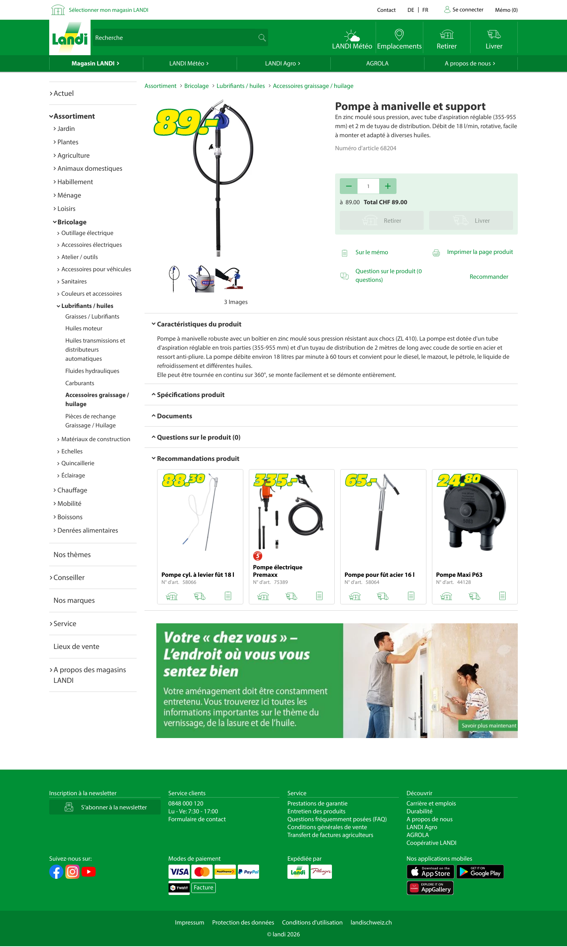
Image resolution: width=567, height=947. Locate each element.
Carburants (79, 383)
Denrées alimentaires (87, 530)
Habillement (75, 181)
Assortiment (74, 116)
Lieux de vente (76, 646)
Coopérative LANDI (432, 843)
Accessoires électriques (91, 245)
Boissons (70, 516)
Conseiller (69, 577)
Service (65, 623)
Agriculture (73, 155)
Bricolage (72, 221)
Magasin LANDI (93, 63)
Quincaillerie (77, 463)
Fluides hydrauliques (92, 371)
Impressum (189, 922)
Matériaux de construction (95, 439)
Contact (386, 9)
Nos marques (74, 600)
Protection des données (243, 922)
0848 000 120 (186, 803)
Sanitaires (74, 281)
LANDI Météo (186, 63)
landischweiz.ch (371, 922)
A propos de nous (468, 63)
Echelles (72, 451)
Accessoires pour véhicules (96, 269)
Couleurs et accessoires (91, 294)
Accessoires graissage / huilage (313, 86)
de (411, 9)
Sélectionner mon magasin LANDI (108, 9)
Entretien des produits (316, 811)
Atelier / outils (79, 257)
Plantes (67, 141)
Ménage (69, 194)
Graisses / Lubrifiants (92, 317)
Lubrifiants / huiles (87, 306)
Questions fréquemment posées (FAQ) (337, 819)
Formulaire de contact (197, 819)
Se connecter (467, 9)
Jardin (66, 128)
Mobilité (69, 503)
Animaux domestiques (89, 168)
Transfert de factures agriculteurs (330, 835)
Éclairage (73, 475)
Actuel (64, 93)
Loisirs (66, 208)
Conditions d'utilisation (312, 922)
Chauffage (72, 489)
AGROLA (377, 63)
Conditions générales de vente (327, 827)
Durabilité (420, 811)
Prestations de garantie (317, 803)
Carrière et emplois (431, 803)
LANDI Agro (280, 63)
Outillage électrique (87, 233)
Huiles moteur (83, 328)
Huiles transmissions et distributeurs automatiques (95, 350)
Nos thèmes (72, 554)
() (506, 9)
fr (425, 9)
